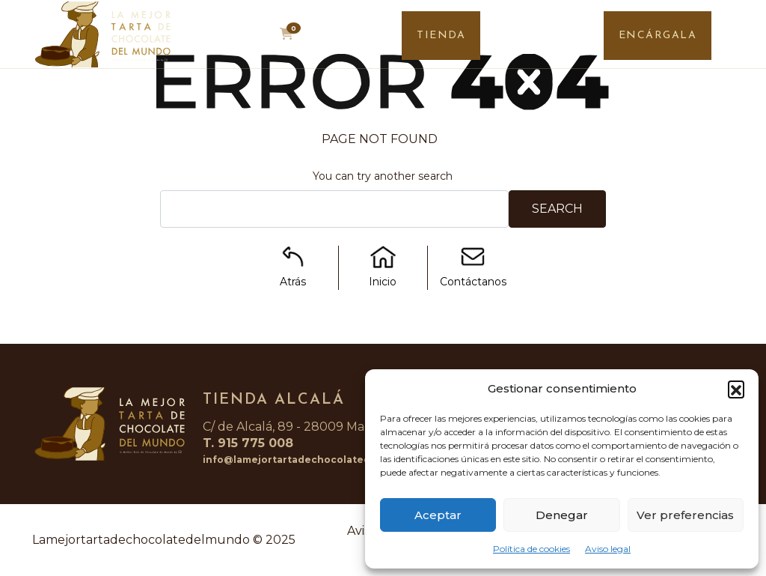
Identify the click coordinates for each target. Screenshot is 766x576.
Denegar (562, 515)
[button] (736, 388)
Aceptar (438, 515)
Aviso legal (608, 548)
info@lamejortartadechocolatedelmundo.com (321, 459)
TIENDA (441, 35)
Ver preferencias (685, 515)
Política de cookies (531, 548)
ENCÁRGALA (658, 35)
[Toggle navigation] (742, 38)
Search (557, 208)
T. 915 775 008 (248, 443)
